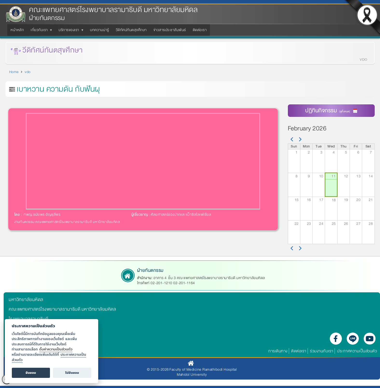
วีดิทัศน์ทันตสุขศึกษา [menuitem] (131, 30)
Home (14, 72)
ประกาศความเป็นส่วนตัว (357, 351)
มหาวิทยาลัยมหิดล (26, 299)
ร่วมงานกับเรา (321, 351)
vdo (28, 72)
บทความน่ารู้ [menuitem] (99, 30)
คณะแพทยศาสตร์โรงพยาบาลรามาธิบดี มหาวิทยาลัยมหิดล (113, 9)
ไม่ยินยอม (72, 372)
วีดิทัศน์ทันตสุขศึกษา (52, 50)
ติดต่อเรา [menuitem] (200, 30)
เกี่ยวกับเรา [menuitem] (40, 31)
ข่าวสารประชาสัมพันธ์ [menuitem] (169, 30)
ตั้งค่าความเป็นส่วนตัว (56, 349)
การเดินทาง (278, 351)
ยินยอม (31, 372)
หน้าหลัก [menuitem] (17, 30)
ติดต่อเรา (298, 351)
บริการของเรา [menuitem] (69, 31)
